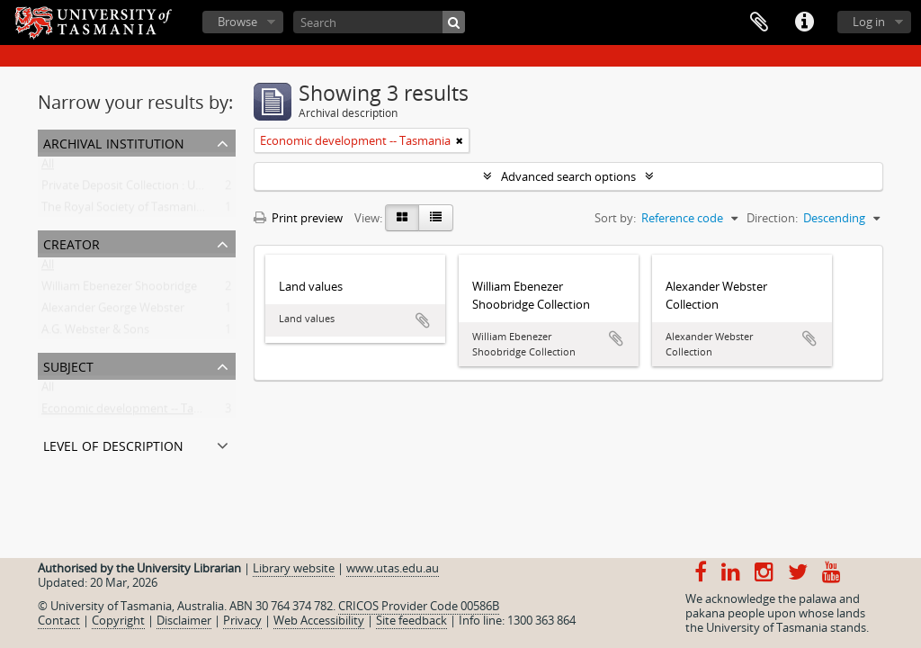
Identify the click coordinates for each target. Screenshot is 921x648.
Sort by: (615, 218)
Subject (68, 365)
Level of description (113, 444)
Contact (59, 620)
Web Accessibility (318, 620)
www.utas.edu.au (392, 568)
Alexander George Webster (112, 311)
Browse (237, 22)
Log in (869, 22)
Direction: (772, 218)
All (47, 167)
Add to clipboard (423, 320)
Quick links (804, 22)
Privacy (242, 620)
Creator (71, 242)
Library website (294, 568)
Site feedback (411, 620)
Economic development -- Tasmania (136, 412)
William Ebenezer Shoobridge (119, 290)
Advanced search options (568, 176)
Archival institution (113, 142)
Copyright (118, 620)
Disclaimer (183, 620)
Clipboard (759, 22)
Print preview (298, 218)
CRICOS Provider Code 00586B (418, 606)
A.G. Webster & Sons (95, 333)
